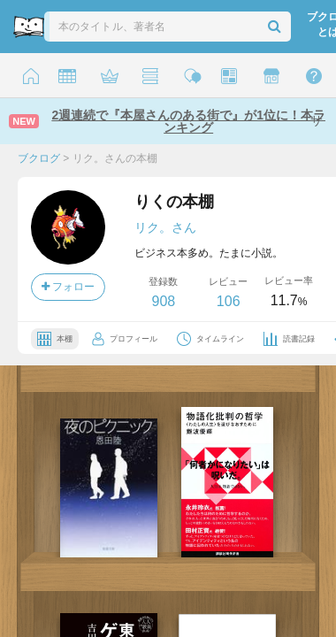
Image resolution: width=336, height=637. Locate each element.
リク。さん (165, 227)
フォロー (68, 286)
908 (163, 301)
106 (229, 301)
